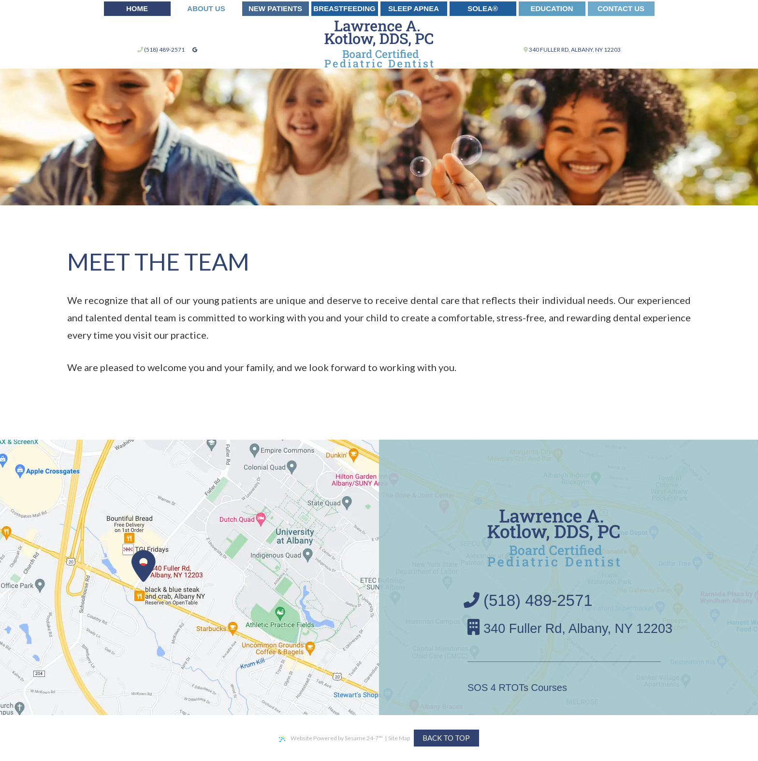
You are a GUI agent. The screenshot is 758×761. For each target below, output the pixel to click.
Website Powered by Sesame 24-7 (331, 738)
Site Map (399, 738)
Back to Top (446, 737)
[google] (194, 50)
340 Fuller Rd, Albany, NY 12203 (572, 49)
